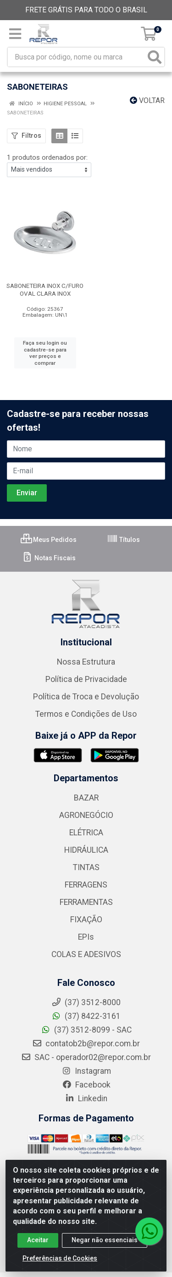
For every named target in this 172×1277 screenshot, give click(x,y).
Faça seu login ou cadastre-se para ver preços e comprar (45, 353)
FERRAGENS (86, 884)
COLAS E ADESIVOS (86, 954)
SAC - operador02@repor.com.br (86, 1057)
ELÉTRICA (86, 832)
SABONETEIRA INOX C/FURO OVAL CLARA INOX (44, 289)
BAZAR (86, 797)
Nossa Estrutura (86, 661)
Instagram (86, 1071)
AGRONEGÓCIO (86, 815)
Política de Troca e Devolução (86, 696)
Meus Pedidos (49, 539)
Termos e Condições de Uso (86, 714)
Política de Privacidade (86, 679)
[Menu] (15, 34)
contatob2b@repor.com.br (86, 1043)
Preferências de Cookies (59, 1260)
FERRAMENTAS (86, 902)
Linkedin (86, 1098)
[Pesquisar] (154, 57)
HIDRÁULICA (86, 850)
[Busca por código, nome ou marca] (76, 57)
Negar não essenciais (105, 1242)
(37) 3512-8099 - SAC (86, 1029)
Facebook (86, 1084)
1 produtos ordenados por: (47, 157)
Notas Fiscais (49, 558)
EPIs (86, 937)
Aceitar (38, 1242)
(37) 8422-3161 (86, 1016)
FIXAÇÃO (86, 919)
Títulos (123, 539)
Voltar (147, 100)
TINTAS (86, 867)
